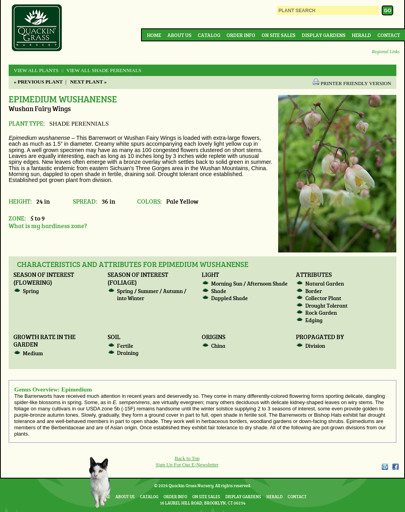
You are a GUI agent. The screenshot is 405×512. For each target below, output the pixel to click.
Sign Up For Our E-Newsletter (187, 464)
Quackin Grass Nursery (37, 28)
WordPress (384, 466)
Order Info (241, 35)
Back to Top (187, 458)
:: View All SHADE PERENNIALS (100, 70)
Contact (388, 35)
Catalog (209, 35)
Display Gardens (324, 35)
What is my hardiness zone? (48, 225)
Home (154, 35)
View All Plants (36, 70)
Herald (361, 35)
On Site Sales (278, 35)
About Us (179, 35)
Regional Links (385, 51)
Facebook (395, 466)
